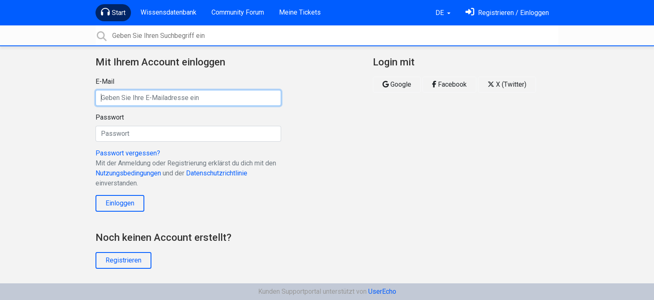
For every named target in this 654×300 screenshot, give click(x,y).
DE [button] (440, 13)
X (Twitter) (507, 84)
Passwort (110, 117)
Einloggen (120, 203)
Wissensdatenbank (168, 12)
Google (396, 84)
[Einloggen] (507, 12)
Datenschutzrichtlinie (216, 173)
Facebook (449, 84)
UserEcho (382, 291)
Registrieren (123, 260)
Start (113, 12)
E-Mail (105, 81)
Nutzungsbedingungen (128, 173)
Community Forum (237, 12)
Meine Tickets (300, 12)
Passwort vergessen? (128, 153)
